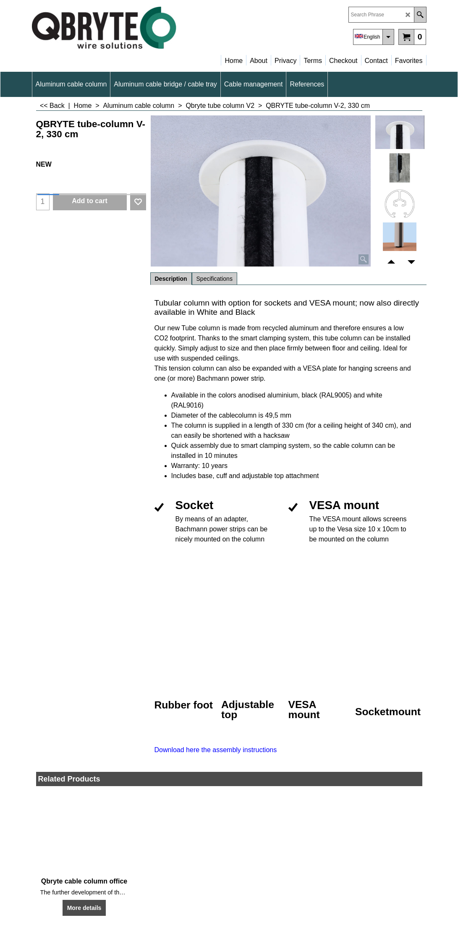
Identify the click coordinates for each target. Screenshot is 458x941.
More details (84, 907)
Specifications (214, 278)
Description (171, 278)
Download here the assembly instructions (215, 749)
